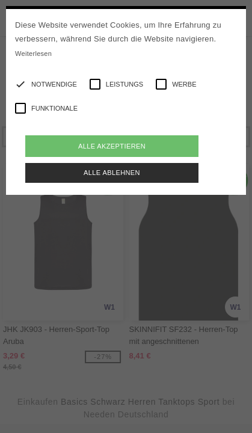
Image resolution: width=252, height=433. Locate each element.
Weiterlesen (33, 53)
